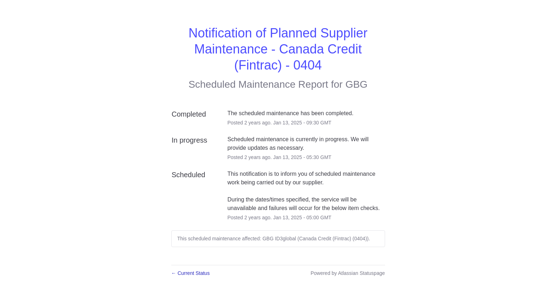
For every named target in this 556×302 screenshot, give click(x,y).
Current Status (190, 273)
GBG (356, 84)
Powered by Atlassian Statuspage (348, 273)
